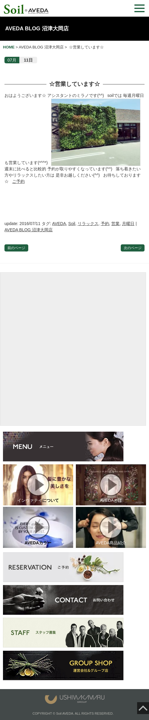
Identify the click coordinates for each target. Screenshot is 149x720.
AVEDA (59, 223)
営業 (115, 223)
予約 (105, 223)
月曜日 (128, 223)
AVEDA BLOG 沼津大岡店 (37, 29)
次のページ (133, 248)
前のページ (16, 248)
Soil (71, 223)
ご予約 (18, 181)
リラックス (88, 223)
